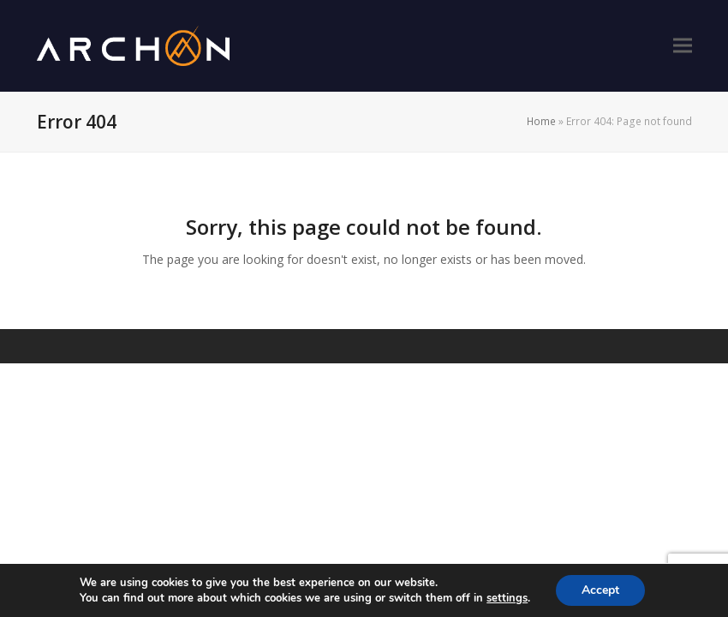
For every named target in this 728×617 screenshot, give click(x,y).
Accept (600, 590)
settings (507, 598)
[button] (682, 46)
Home (541, 121)
